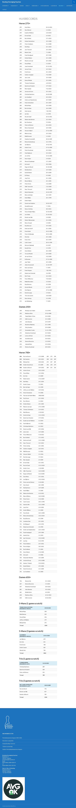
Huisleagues (14, 5)
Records (61, 5)
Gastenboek (69, 5)
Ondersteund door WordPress (9, 806)
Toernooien (34, 5)
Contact (4, 9)
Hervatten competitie (7, 740)
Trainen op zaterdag (7, 746)
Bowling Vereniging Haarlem (11, 2)
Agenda (22, 5)
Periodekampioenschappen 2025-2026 (12, 738)
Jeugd (27, 5)
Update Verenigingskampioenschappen (12, 749)
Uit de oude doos (45, 5)
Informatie (5, 5)
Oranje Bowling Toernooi (8, 743)
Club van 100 (54, 5)
